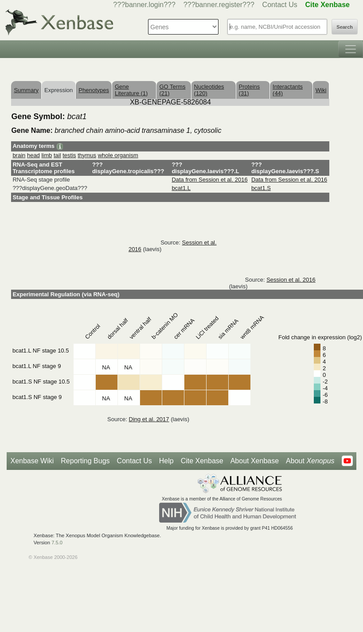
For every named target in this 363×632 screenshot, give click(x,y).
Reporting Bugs (85, 461)
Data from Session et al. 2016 (209, 179)
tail (57, 155)
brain (18, 155)
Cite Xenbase (202, 461)
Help (166, 461)
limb (46, 155)
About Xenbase (254, 461)
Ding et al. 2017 (149, 419)
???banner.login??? (144, 4)
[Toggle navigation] (350, 49)
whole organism (118, 155)
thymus (87, 155)
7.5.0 (56, 542)
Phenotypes (93, 90)
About (310, 461)
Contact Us (279, 4)
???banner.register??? (218, 4)
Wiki (321, 90)
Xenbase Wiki (32, 461)
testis (69, 155)
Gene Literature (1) (131, 90)
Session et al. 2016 (291, 279)
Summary (26, 90)
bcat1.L (181, 188)
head (33, 155)
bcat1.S (261, 188)
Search (344, 27)
